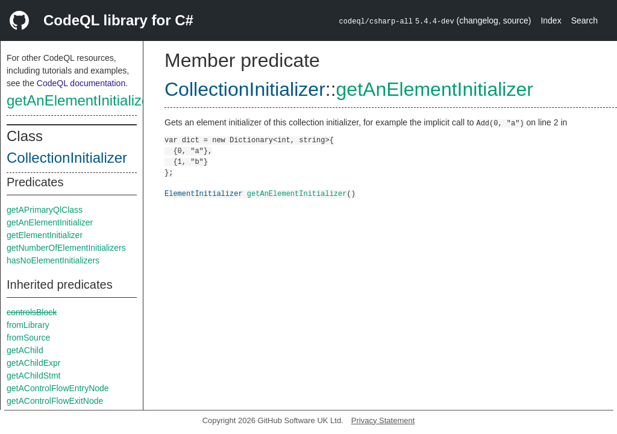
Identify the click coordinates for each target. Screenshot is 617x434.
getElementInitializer (45, 235)
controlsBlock (32, 312)
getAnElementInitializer (80, 100)
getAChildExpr (34, 363)
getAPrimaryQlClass (45, 210)
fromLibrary (28, 325)
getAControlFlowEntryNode (58, 388)
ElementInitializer (203, 193)
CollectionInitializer (67, 157)
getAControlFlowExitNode (55, 401)
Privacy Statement (383, 420)
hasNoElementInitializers (53, 260)
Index (550, 20)
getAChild (25, 350)
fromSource (28, 337)
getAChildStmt (33, 375)
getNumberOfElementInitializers (66, 248)
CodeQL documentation (81, 83)
